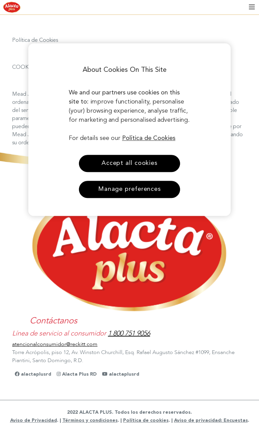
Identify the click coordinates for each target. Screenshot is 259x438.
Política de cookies (146, 420)
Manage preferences (129, 189)
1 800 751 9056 (129, 333)
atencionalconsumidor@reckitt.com (54, 344)
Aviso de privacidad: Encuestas (211, 420)
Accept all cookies (129, 163)
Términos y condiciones (90, 420)
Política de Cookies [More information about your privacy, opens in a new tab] (148, 138)
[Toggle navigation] (252, 7)
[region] (129, 129)
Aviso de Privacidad (33, 420)
